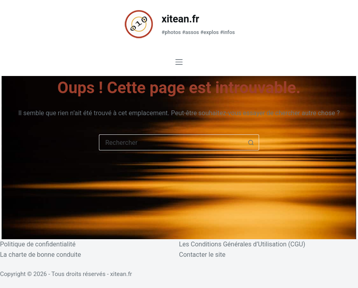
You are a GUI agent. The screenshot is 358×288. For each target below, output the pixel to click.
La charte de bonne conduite (40, 254)
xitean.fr (180, 19)
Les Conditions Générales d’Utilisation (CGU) (242, 244)
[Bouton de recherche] (251, 142)
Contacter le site (202, 254)
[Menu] (179, 62)
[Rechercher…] (171, 142)
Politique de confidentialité (38, 244)
